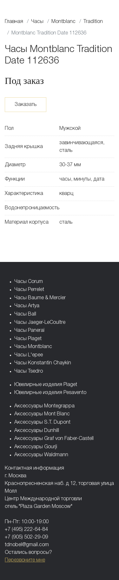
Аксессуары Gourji (35, 447)
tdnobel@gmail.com (27, 545)
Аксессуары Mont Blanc (42, 414)
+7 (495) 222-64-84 (26, 529)
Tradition (93, 21)
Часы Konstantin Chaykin (42, 363)
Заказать (25, 104)
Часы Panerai (29, 330)
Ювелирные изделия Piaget (45, 385)
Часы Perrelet (29, 289)
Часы (37, 21)
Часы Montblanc (33, 347)
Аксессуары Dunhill (36, 430)
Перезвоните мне (25, 560)
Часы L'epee (28, 355)
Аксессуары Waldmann (41, 455)
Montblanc (63, 21)
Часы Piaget (28, 339)
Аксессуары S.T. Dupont (42, 422)
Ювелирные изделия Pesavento (50, 392)
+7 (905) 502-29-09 (26, 537)
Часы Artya (26, 306)
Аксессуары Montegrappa (44, 406)
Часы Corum (28, 281)
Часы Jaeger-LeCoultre (39, 322)
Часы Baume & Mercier (40, 298)
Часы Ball (25, 314)
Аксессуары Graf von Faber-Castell (54, 438)
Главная (14, 21)
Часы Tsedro (28, 371)
